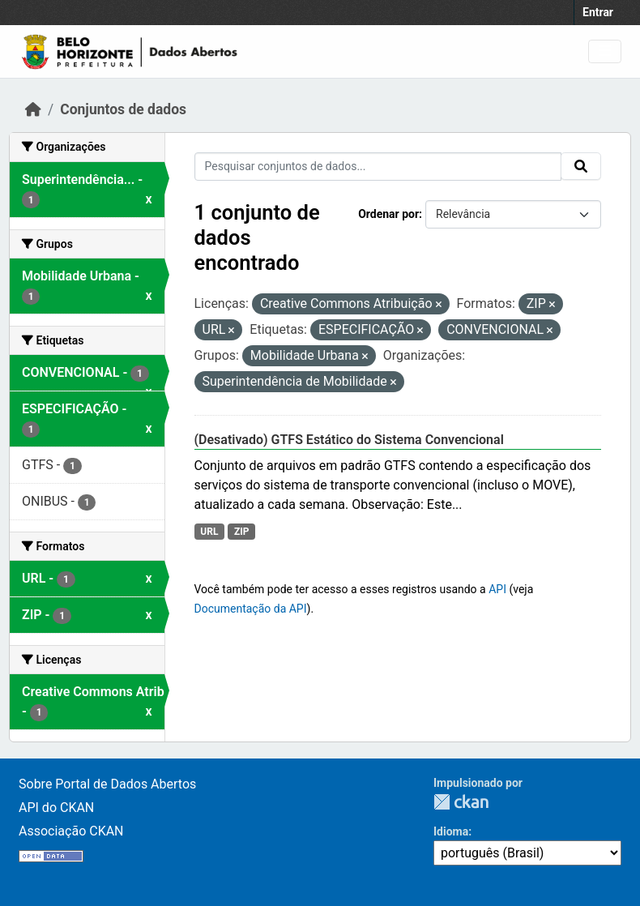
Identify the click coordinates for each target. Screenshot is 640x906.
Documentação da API (250, 608)
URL (209, 531)
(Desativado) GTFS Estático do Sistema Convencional (349, 439)
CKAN (461, 801)
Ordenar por (388, 213)
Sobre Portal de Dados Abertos (107, 784)
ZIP (242, 531)
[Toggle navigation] (604, 51)
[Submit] (581, 166)
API (497, 589)
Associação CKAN (71, 831)
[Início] (33, 109)
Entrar (597, 12)
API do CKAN (56, 807)
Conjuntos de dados (123, 109)
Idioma (450, 831)
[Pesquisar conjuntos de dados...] (378, 166)
